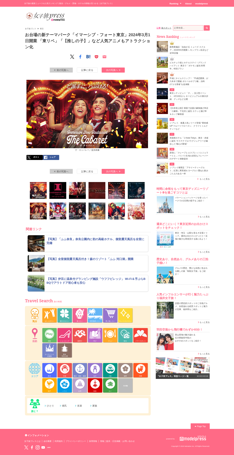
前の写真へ (61, 70)
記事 (159, 28)
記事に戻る (87, 70)
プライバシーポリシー (76, 441)
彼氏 (64, 405)
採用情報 (93, 441)
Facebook (32, 447)
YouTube (43, 447)
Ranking (175, 3)
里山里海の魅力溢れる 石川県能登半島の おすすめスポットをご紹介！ (188, 338)
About (188, 3)
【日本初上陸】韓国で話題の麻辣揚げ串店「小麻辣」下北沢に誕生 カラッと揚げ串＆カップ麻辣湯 (189, 111)
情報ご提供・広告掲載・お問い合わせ (117, 441)
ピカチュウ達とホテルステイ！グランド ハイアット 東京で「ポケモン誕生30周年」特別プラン (188, 65)
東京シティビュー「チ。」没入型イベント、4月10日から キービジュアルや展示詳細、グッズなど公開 (189, 96)
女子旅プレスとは (32, 441)
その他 (125, 386)
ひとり (50, 405)
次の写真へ (113, 70)
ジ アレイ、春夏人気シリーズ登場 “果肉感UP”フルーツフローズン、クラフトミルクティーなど (189, 126)
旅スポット (166, 28)
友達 (79, 405)
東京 (42, 29)
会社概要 (47, 441)
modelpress (201, 3)
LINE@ (49, 447)
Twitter (26, 447)
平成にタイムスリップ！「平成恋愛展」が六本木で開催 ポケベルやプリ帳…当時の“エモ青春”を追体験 (189, 81)
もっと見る (205, 179)
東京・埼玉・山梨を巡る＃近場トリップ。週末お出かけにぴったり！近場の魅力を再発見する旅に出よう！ (191, 236)
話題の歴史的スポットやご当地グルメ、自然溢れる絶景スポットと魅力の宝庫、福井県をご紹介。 (191, 306)
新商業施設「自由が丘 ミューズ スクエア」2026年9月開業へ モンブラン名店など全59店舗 (189, 50)
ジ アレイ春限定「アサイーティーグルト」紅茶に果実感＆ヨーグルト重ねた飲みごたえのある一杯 (189, 170)
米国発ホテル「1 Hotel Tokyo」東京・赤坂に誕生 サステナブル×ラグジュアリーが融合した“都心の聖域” (189, 141)
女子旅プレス (30, 29)
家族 (94, 405)
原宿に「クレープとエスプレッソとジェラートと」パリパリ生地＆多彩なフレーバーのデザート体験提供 (189, 156)
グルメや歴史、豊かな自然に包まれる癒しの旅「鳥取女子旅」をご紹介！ (191, 271)
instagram (38, 447)
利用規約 (59, 441)
